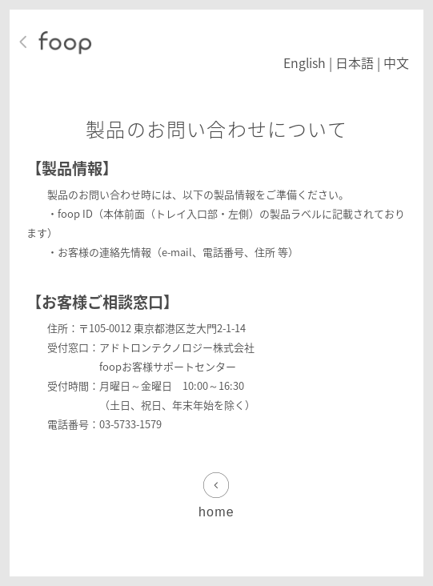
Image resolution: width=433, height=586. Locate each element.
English (304, 62)
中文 (396, 62)
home (216, 512)
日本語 (354, 62)
